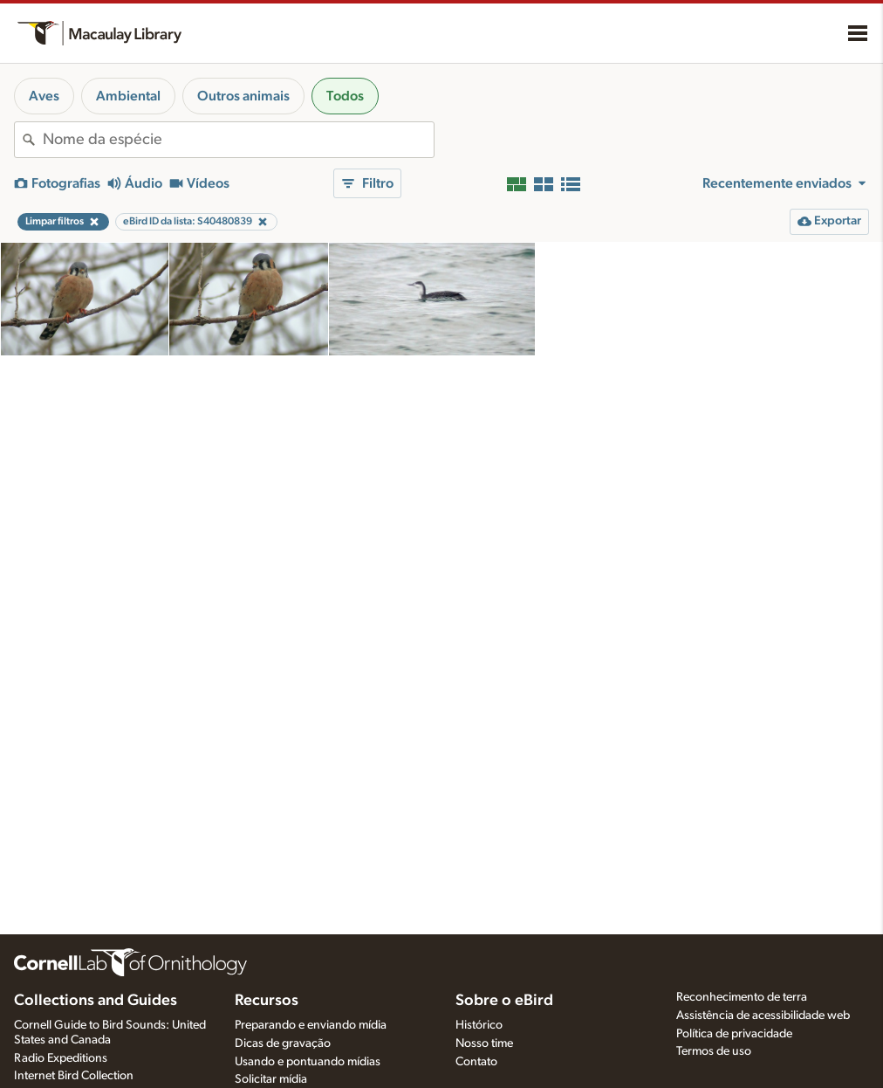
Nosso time (484, 1043)
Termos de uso (713, 1051)
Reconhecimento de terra (741, 997)
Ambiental (128, 96)
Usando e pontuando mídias (307, 1062)
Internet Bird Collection (73, 1076)
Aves (44, 96)
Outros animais (243, 96)
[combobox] (238, 139)
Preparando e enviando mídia (311, 1025)
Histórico (479, 1025)
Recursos (266, 1001)
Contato (476, 1062)
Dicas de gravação (283, 1043)
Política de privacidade (734, 1034)
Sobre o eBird (504, 1001)
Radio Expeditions (60, 1058)
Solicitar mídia (271, 1079)
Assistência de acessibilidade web (763, 1015)
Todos (345, 96)
